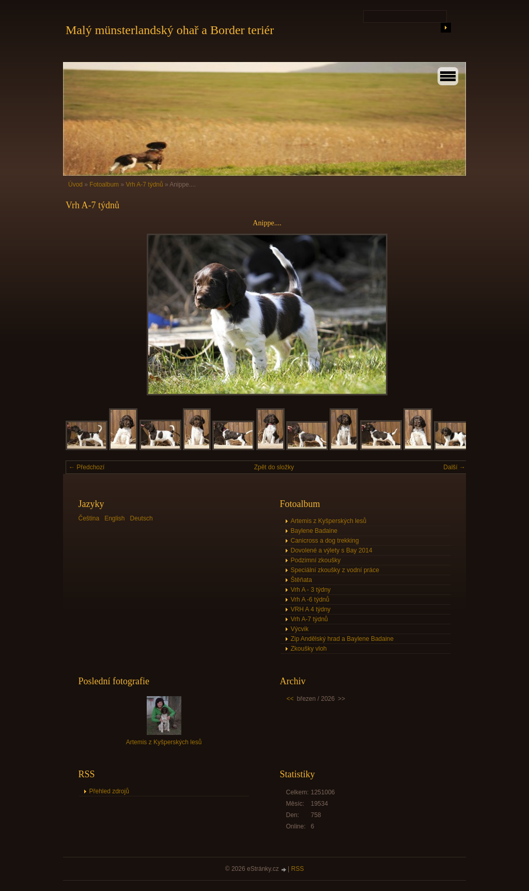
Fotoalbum (104, 184)
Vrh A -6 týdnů (310, 599)
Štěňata (301, 579)
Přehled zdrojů (109, 791)
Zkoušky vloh (309, 648)
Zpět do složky (274, 467)
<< (290, 698)
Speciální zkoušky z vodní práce (335, 570)
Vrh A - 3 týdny (311, 589)
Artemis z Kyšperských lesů (329, 521)
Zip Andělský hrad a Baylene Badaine (342, 638)
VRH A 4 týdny (311, 609)
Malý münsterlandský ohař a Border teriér (170, 30)
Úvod (75, 184)
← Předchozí (86, 467)
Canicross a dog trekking (325, 540)
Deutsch (141, 518)
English (114, 518)
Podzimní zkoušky (316, 560)
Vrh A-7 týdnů (144, 184)
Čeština (89, 518)
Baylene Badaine (314, 530)
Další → (454, 467)
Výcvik (300, 629)
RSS (297, 868)
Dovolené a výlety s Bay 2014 (331, 550)
